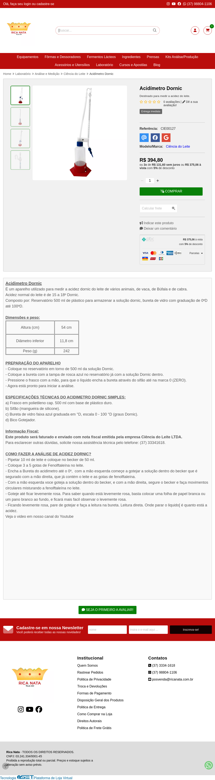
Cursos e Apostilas (133, 65)
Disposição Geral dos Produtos (100, 700)
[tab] (172, 242)
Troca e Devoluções (92, 686)
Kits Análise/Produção (181, 57)
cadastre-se (45, 4)
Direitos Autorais (89, 721)
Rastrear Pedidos (90, 672)
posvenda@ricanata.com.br (170, 679)
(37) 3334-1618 (161, 665)
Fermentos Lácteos (101, 57)
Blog (156, 65)
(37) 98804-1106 (197, 4)
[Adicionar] (157, 180)
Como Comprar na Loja (94, 714)
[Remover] (142, 180)
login (28, 4)
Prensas (153, 57)
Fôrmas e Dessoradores (63, 57)
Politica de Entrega (91, 707)
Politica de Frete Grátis (94, 728)
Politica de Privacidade (94, 679)
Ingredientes (131, 57)
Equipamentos (27, 57)
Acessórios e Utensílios (72, 65)
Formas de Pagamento (94, 693)
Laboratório (104, 65)
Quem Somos (87, 665)
